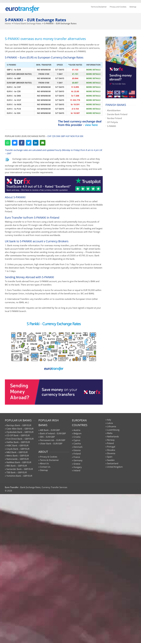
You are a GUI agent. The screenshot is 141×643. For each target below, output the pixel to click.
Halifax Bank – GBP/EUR (18, 442)
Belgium (77, 433)
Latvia (110, 423)
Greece (77, 463)
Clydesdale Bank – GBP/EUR (19, 432)
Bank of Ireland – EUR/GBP (53, 433)
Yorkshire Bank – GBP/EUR (19, 475)
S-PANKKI (111, 126)
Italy (109, 419)
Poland (110, 443)
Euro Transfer (11, 487)
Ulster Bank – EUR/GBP (51, 443)
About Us (44, 463)
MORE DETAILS (93, 69)
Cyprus (77, 440)
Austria (77, 430)
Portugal (111, 446)
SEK (81, 136)
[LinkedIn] (35, 143)
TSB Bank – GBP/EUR (16, 472)
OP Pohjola (112, 122)
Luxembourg (113, 429)
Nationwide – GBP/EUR (17, 459)
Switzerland (112, 463)
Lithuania (111, 426)
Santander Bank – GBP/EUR (19, 469)
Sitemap (132, 6)
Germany (78, 460)
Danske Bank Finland (117, 114)
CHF (49, 136)
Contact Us (45, 466)
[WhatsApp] (7, 143)
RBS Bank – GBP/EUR (16, 465)
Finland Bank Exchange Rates (27, 23)
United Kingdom (115, 466)
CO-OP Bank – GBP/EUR (18, 435)
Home (8, 23)
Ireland (77, 470)
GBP (63, 136)
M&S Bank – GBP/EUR (17, 452)
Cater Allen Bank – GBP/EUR (19, 428)
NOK (72, 136)
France (77, 457)
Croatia (77, 436)
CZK (54, 136)
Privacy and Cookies (118, 6)
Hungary (78, 467)
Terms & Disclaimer (99, 6)
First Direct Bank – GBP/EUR (20, 438)
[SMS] (14, 143)
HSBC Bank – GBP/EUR (17, 445)
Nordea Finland (114, 118)
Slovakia (111, 450)
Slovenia (111, 453)
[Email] (42, 143)
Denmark (78, 446)
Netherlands (113, 436)
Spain (109, 456)
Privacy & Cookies (48, 456)
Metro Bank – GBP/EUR (17, 455)
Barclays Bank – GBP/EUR (18, 425)
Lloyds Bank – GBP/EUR (17, 448)
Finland (77, 453)
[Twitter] (28, 143)
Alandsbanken (114, 110)
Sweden (111, 460)
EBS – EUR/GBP (47, 436)
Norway (111, 439)
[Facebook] (21, 143)
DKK (58, 136)
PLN (77, 136)
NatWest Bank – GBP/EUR (18, 462)
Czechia (77, 443)
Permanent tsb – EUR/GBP (52, 440)
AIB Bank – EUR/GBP (50, 430)
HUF (68, 136)
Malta (109, 433)
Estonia (77, 450)
